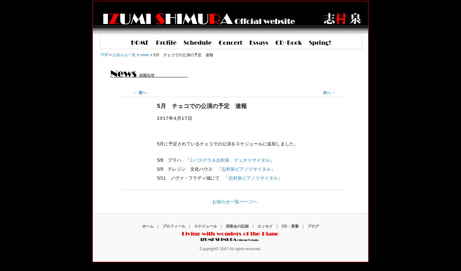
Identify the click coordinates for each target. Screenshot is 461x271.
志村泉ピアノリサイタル (246, 169)
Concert (230, 43)
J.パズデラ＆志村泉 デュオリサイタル (230, 160)
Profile (166, 43)
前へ (140, 92)
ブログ (313, 226)
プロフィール (173, 226)
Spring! (320, 43)
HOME (140, 43)
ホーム (148, 226)
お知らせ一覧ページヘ (234, 201)
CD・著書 (290, 226)
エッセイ (265, 226)
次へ (329, 92)
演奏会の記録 (237, 226)
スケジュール (205, 226)
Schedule (197, 43)
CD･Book (288, 43)
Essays (258, 43)
